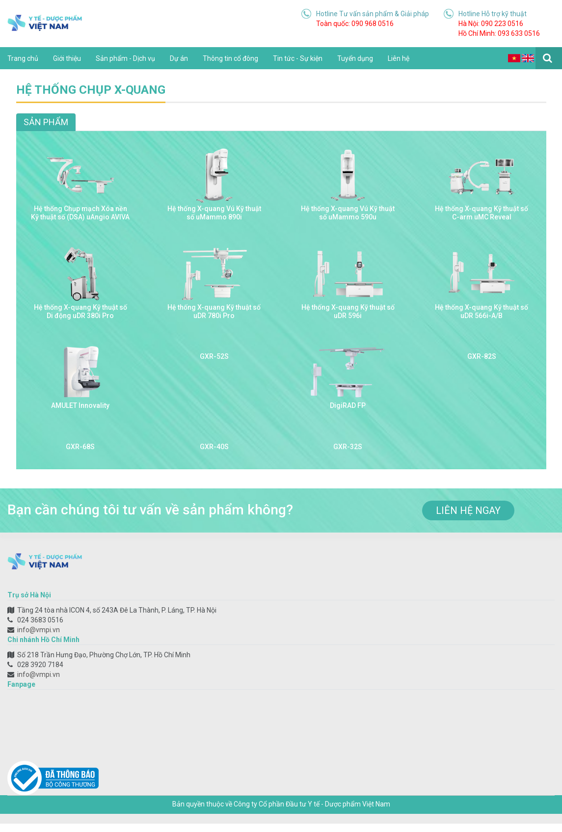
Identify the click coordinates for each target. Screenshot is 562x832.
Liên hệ (398, 58)
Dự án (179, 58)
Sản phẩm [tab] (46, 122)
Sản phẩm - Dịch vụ (125, 58)
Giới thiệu (67, 58)
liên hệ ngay (468, 510)
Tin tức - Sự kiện (297, 58)
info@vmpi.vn (38, 630)
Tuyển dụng (355, 58)
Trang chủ (22, 58)
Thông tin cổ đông (230, 58)
